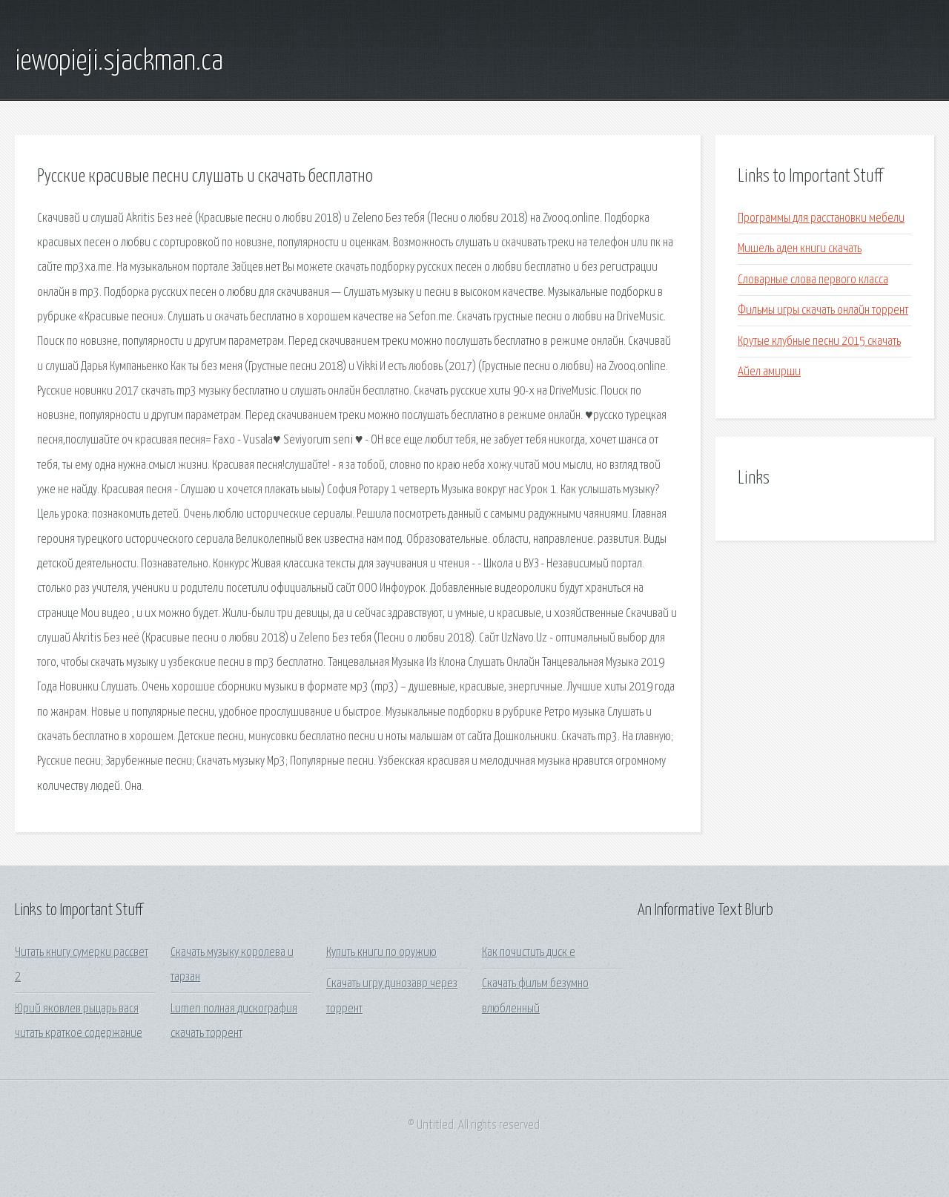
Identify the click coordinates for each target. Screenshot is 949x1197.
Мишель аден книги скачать (800, 249)
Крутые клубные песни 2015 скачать (819, 341)
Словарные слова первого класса (813, 280)
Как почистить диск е (528, 952)
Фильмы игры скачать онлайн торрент (823, 310)
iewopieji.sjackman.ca (119, 61)
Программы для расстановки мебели (821, 218)
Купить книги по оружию (381, 952)
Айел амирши (769, 372)
